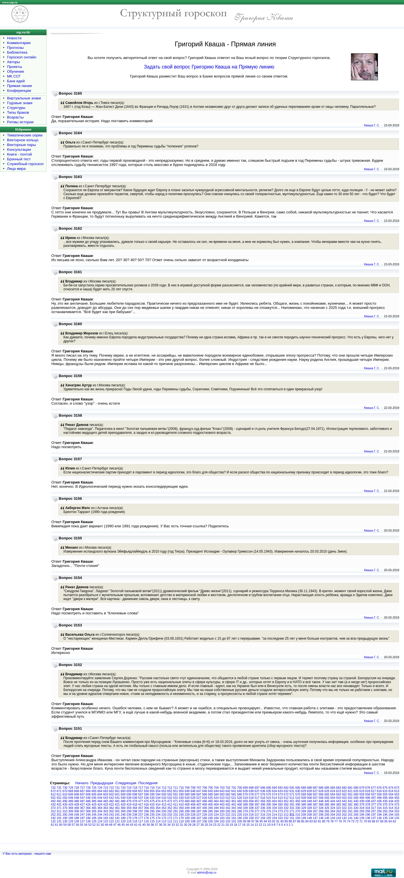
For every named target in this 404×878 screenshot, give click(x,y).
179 (129, 818)
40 (144, 824)
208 (309, 814)
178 (134, 818)
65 (386, 821)
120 (123, 821)
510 (297, 797)
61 (56, 824)
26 (202, 824)
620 (356, 791)
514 (274, 797)
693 (280, 787)
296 (146, 811)
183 (105, 818)
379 (361, 804)
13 (256, 824)
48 (111, 824)
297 (140, 811)
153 (280, 818)
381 (350, 804)
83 (311, 821)
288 (193, 811)
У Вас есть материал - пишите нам (27, 853)
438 (367, 801)
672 (53, 791)
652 (169, 791)
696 (262, 787)
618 (367, 791)
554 (391, 794)
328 (309, 807)
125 (94, 821)
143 (338, 818)
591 (175, 794)
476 (146, 801)
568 (309, 794)
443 (338, 801)
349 (187, 807)
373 (396, 804)
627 (315, 791)
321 (350, 807)
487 (82, 801)
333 (280, 807)
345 (210, 807)
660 (123, 791)
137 (373, 818)
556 (379, 794)
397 (257, 804)
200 (356, 814)
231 (175, 814)
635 (268, 791)
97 (252, 821)
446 (321, 801)
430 (65, 804)
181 (117, 818)
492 (53, 801)
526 (204, 797)
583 (222, 794)
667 (82, 791)
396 (262, 804)
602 (111, 794)
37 (156, 824)
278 (251, 811)
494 (391, 797)
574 (274, 794)
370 (65, 807)
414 (158, 804)
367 (82, 807)
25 (206, 824)
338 (251, 807)
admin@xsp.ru (206, 872)
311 (59, 811)
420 (123, 804)
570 (297, 794)
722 (111, 787)
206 (321, 814)
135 (385, 818)
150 (297, 818)
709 (187, 787)
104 (216, 821)
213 (280, 814)
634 (274, 791)
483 (105, 801)
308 (76, 811)
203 (338, 814)
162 (228, 818)
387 (315, 804)
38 (152, 824)
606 (88, 794)
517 (257, 797)
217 (257, 814)
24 (210, 824)
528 (193, 797)
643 (222, 791)
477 (140, 801)
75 (344, 821)
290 (181, 811)
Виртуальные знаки (24, 98)
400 (239, 804)
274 (274, 811)
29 (189, 824)
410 (181, 804)
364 (99, 807)
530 (181, 797)
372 (53, 807)
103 (222, 821)
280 (239, 811)
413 (163, 804)
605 (94, 794)
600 (123, 794)
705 (210, 787)
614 (391, 791)
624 (332, 791)
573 (280, 794)
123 (105, 821)
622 (344, 791)
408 (193, 804)
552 (53, 797)
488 (76, 801)
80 (323, 821)
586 (204, 794)
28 (194, 824)
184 (99, 818)
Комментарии (19, 43)
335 (268, 807)
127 (82, 821)
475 (152, 801)
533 (163, 797)
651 (175, 791)
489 (70, 801)
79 (327, 821)
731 (59, 787)
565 (326, 794)
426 (88, 804)
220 (239, 814)
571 (292, 794)
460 (239, 801)
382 (344, 804)
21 (223, 824)
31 (181, 824)
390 (297, 804)
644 (216, 791)
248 (76, 814)
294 (158, 811)
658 (134, 791)
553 (396, 794)
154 (274, 818)
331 (292, 807)
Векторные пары (21, 145)
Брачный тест (19, 159)
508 (309, 797)
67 (377, 821)
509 (303, 797)
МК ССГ (14, 76)
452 (286, 801)
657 (140, 791)
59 (64, 824)
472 (169, 801)
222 (228, 814)
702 (228, 787)
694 (274, 787)
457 (257, 801)
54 (86, 824)
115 (152, 821)
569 (303, 794)
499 (361, 797)
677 (373, 787)
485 (94, 801)
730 (65, 787)
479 (129, 801)
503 (338, 797)
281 (233, 811)
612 (53, 794)
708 (193, 787)
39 (148, 824)
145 (326, 818)
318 (367, 807)
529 (187, 797)
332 (286, 807)
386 (321, 804)
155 (268, 818)
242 (111, 814)
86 (298, 821)
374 (391, 804)
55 (81, 824)
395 (268, 804)
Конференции (19, 90)
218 (251, 814)
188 (76, 818)
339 (245, 807)
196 (379, 814)
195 (385, 814)
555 (385, 794)
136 (379, 818)
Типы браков (18, 112)
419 (129, 804)
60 (61, 824)
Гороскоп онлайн (21, 57)
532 (169, 797)
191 (59, 818)
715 (152, 787)
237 (140, 814)
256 (379, 811)
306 (88, 811)
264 (332, 811)
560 (356, 794)
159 (245, 818)
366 (88, 807)
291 (175, 811)
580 (239, 794)
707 (198, 787)
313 (396, 807)
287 (198, 811)
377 (373, 804)
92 (274, 821)
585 (210, 794)
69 (369, 821)
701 (233, 787)
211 (292, 814)
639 (245, 791)
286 (204, 811)
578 (251, 794)
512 (286, 797)
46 (119, 824)
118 (134, 821)
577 (257, 794)
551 (59, 797)
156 (262, 818)
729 (70, 787)
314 (391, 807)
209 (303, 814)
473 (163, 801)
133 (396, 818)
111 (175, 821)
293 (163, 811)
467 (198, 801)
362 (111, 807)
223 (222, 814)
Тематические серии (24, 135)
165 (210, 818)
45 (123, 824)
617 (373, 791)
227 (198, 814)
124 (99, 821)
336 (262, 807)
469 (187, 801)
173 (163, 818)
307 (82, 811)
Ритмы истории (20, 122)
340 (239, 807)
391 (292, 804)
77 (336, 821)
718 (134, 787)
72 (357, 821)
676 (379, 787)
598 (134, 794)
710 (181, 787)
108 (193, 821)
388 (309, 804)
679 (361, 787)
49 (106, 824)
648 (193, 791)
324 (332, 807)
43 (131, 824)
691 (292, 787)
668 (76, 791)
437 (373, 801)
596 (146, 794)
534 (158, 797)
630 (297, 791)
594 (158, 794)
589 (187, 794)
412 (169, 804)
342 (228, 807)
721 (117, 787)
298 (134, 811)
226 (204, 814)
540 (123, 797)
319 (361, 807)
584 (216, 794)
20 (227, 824)
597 (140, 794)
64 (390, 821)
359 (129, 807)
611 (59, 794)
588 (193, 794)
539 (129, 797)
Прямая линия (19, 86)
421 (117, 804)
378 (367, 804)
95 (261, 821)
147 (315, 818)
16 (243, 824)
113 (163, 821)
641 (233, 791)
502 (344, 797)
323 (338, 807)
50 (102, 824)
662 (111, 791)
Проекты (14, 67)
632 (286, 791)
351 (175, 807)
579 (245, 794)
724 (99, 787)
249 (70, 814)
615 (385, 791)
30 (185, 824)
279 (245, 811)
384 (332, 804)
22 (219, 824)
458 (251, 801)
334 (274, 807)
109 (187, 821)
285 (210, 811)
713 (163, 787)
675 (385, 787)
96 (257, 821)
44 (127, 824)
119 (129, 821)
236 (146, 814)
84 (307, 821)
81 (319, 821)
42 (135, 824)
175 (152, 818)
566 (321, 794)
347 (198, 807)
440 (356, 801)
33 (173, 824)
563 (338, 794)
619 (361, 791)
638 (251, 791)
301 (117, 811)
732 (53, 787)
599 (129, 794)
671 (59, 791)
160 (239, 818)
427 (82, 804)
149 (303, 818)
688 (309, 787)
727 (82, 787)
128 (76, 821)
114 (158, 821)
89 (286, 821)
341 (233, 807)
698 (251, 787)
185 (94, 818)
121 (117, 821)
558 (367, 794)
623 (338, 791)
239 (129, 814)
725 (94, 787)
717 (140, 787)
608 (76, 794)
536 (146, 797)
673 (396, 787)
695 (268, 787)
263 (338, 811)
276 (262, 811)
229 (187, 814)
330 (297, 807)
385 (326, 804)
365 (94, 807)
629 (303, 791)
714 (158, 787)
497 (373, 797)
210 (297, 814)
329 (303, 807)
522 (228, 797)
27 (198, 824)
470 (181, 801)
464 (216, 801)
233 (163, 814)
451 (292, 801)
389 (303, 804)
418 (134, 804)
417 (140, 804)
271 (292, 811)
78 (332, 821)
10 (268, 824)
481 (117, 801)
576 (262, 794)
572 (286, 794)
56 (77, 824)
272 (286, 811)
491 (59, 801)
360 (123, 807)
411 (175, 804)
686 (321, 787)
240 (123, 814)
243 (105, 814)
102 (228, 821)
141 (350, 818)
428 (76, 804)
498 (367, 797)
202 (344, 814)
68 (373, 821)
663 (105, 791)
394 (274, 804)
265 (326, 811)
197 (373, 814)
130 (65, 821)
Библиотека (17, 52)
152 (286, 818)
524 (216, 797)
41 (139, 824)
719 (129, 787)
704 (216, 787)
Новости (14, 38)
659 (129, 791)
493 (396, 797)
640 (239, 791)
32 (177, 824)
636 (262, 791)
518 (251, 797)
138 (367, 818)
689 (303, 787)
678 (367, 787)
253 (396, 811)
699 (245, 787)
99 (244, 821)
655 (152, 791)
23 (214, 824)
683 (338, 787)
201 (350, 814)
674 (391, 787)
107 (198, 821)
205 (326, 814)
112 (169, 821)
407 (198, 804)
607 (82, 794)
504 (332, 797)
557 (373, 794)
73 (352, 821)
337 (257, 807)
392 (286, 804)
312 (53, 811)
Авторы (13, 62)
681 (350, 787)
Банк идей (16, 81)
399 (245, 804)
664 (99, 791)
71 (361, 821)
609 (70, 794)
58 (69, 824)
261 (350, 811)
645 (210, 791)
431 (59, 804)
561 (350, 794)
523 (222, 797)
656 (146, 791)
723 (105, 787)
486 (88, 801)
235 (152, 814)
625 (326, 791)
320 (356, 807)
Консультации (19, 149)
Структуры (16, 108)
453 (280, 801)
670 (65, 791)
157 (257, 818)
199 (361, 814)
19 (231, 824)
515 (268, 797)
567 (315, 794)
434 (391, 801)
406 (204, 804)
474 (158, 801)
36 (160, 824)
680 (356, 787)
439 (361, 801)
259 (361, 811)
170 (181, 818)
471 (175, 801)
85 (302, 821)
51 (98, 824)
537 (140, 797)
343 (222, 807)
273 (280, 811)
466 (204, 801)
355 (152, 807)
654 (158, 791)
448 (309, 801)
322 (344, 807)
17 (239, 824)
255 (385, 811)
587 (198, 794)
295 (152, 811)
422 (111, 804)
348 (193, 807)
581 (233, 794)
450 (297, 801)
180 (123, 818)
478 (134, 801)
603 (105, 794)
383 (338, 804)
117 (140, 821)
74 (348, 821)
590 (181, 794)
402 (228, 804)
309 (70, 811)
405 (210, 804)
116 (146, 821)
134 (391, 818)
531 (175, 797)
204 (332, 814)
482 (111, 801)
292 (169, 811)
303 (105, 811)
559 (361, 794)
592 (169, 794)
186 (88, 818)
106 (204, 821)
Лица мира (16, 169)
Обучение (15, 71)
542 (111, 797)
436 (379, 801)
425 (94, 804)
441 (350, 801)
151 (292, 818)
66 (382, 821)
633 (280, 791)
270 (297, 811)
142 (344, 818)
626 (321, 791)
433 (396, 801)
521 (233, 797)
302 (111, 811)
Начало (81, 783)
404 (216, 804)
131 (59, 821)
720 (123, 787)
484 (99, 801)
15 (248, 824)
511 (292, 797)
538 (134, 797)
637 (257, 791)
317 (373, 807)
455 (268, 801)
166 (204, 818)
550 (65, 797)
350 (181, 807)
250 (65, 814)
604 (99, 794)
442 (344, 801)
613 (396, 791)
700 (239, 787)
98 (249, 821)
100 (239, 821)
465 (210, 801)
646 (204, 791)
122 (111, 821)
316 (379, 807)
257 (373, 811)
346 (204, 807)
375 (385, 804)
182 (111, 818)
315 (385, 807)
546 (88, 797)
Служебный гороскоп (25, 164)
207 (315, 814)
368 (76, 807)
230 (181, 814)
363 (105, 807)
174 (158, 818)
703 (222, 787)
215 (268, 814)
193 (396, 814)
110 (181, 821)
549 (70, 797)
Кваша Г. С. (372, 125)
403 (222, 804)
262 (344, 811)
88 (290, 821)
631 (292, 791)
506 (321, 797)
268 (309, 811)
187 (82, 818)
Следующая (125, 783)
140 (356, 818)
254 (391, 811)
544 (99, 797)
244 (99, 814)
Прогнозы (15, 47)
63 (394, 821)
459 (245, 801)
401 (233, 804)
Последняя (147, 783)
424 (99, 804)
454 (274, 801)
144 (332, 818)
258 (367, 811)
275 (268, 811)
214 (274, 814)
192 (53, 818)
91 (277, 821)
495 (385, 797)
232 (169, 814)
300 (123, 811)
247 (82, 814)
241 (117, 814)
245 (94, 814)
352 (169, 807)
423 (105, 804)
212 (286, 814)
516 (262, 797)
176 (146, 818)
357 (140, 807)
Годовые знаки (20, 103)
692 (286, 787)
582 (228, 794)
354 (158, 807)
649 (187, 791)
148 (309, 818)
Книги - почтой (19, 154)
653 (163, 791)
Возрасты (15, 117)
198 (367, 814)
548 (76, 797)
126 (88, 821)
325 (326, 807)
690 (297, 787)
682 (344, 787)
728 (76, 787)
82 (315, 821)
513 (280, 797)
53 (89, 824)
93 (269, 821)
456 (262, 801)
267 (315, 811)
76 (340, 821)
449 (303, 801)
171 (175, 818)
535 (152, 797)
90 (282, 821)
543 (105, 797)
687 (315, 787)
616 (379, 791)
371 (59, 807)
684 (332, 787)
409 (187, 804)
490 (65, 801)
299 (129, 811)
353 (163, 807)
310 (65, 811)
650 (181, 791)
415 (152, 804)
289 (187, 811)
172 (169, 818)
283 (222, 811)
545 (94, 797)
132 (53, 821)
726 (88, 787)
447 (315, 801)
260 (356, 811)
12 (260, 824)
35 (164, 824)
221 (233, 814)
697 (257, 787)
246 (88, 814)
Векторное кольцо (22, 140)
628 (309, 791)
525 (210, 797)
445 (326, 801)
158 (251, 818)
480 (123, 801)
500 (356, 797)
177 (140, 818)
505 (326, 797)
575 (268, 794)
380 (356, 804)
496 (379, 797)
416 (146, 804)
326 (321, 807)
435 (385, 801)
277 (257, 811)
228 (193, 814)
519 (245, 797)
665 (94, 791)
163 (222, 818)
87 (294, 821)
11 (264, 824)
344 (216, 807)
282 (228, 811)
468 (193, 801)
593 (163, 794)
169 (187, 818)
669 (70, 791)
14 (252, 824)
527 (198, 797)
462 (228, 801)
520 (239, 797)
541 (117, 797)
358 (134, 807)
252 (53, 814)
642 (228, 791)
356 (146, 807)
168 (193, 818)
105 (210, 821)
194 (391, 814)
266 (321, 811)
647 (198, 791)
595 (152, 794)
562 (344, 794)
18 (235, 824)
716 (146, 787)
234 (158, 814)
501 (350, 797)
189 (70, 818)
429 (70, 804)
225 (210, 814)
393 (280, 804)
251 (59, 814)
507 (315, 797)
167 (198, 818)
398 (251, 804)
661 (117, 791)
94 (265, 821)
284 (216, 811)
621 (350, 791)
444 (332, 801)
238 (134, 814)
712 (169, 787)
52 (94, 824)
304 (99, 811)
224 (216, 814)
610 (65, 794)
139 (361, 818)
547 (82, 797)
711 (175, 787)
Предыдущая (101, 783)
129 (70, 821)
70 (365, 821)
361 (117, 807)
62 (52, 824)
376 (379, 804)
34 (169, 824)
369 (70, 807)
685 (326, 787)
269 (303, 811)
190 (65, 818)
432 (53, 804)
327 (315, 807)
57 (73, 824)
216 (262, 814)
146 (321, 818)
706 (204, 787)
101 (233, 821)
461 (233, 801)
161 (233, 818)
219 (245, 814)
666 (88, 791)
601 (117, 794)
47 (114, 824)
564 (332, 794)
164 (216, 818)
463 (222, 801)
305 (94, 811)
